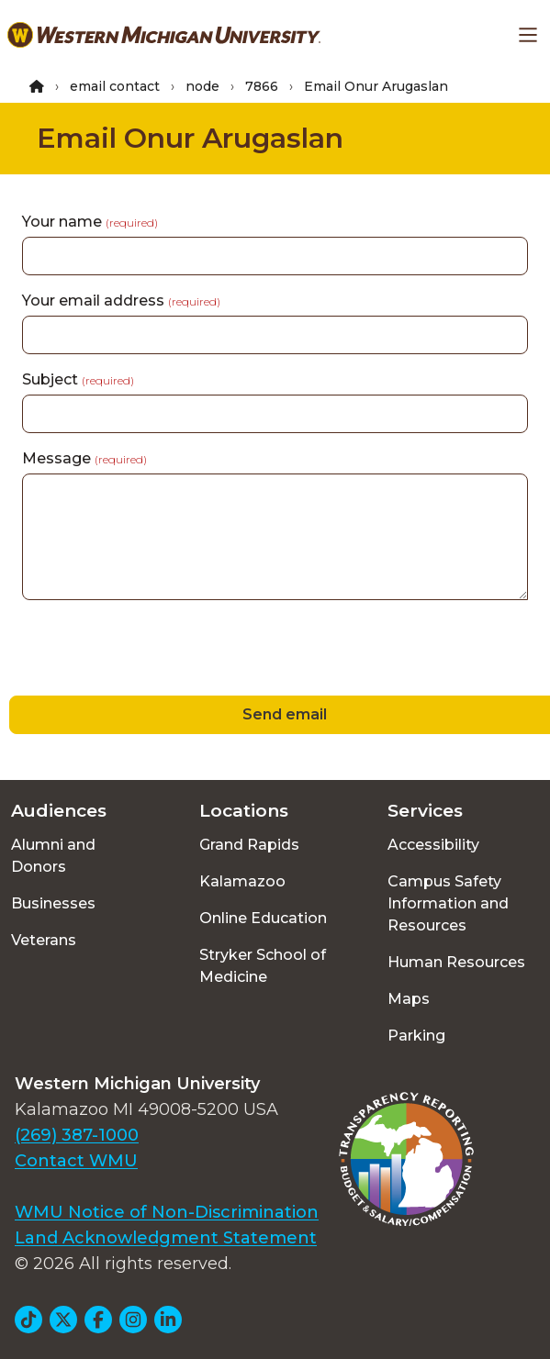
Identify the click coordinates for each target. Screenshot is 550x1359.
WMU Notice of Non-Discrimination (167, 1212)
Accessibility (433, 844)
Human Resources (456, 962)
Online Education (263, 918)
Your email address (121, 300)
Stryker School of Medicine (262, 966)
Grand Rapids (249, 844)
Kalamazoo (242, 881)
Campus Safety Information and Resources (448, 903)
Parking (416, 1035)
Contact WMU (76, 1161)
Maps (408, 999)
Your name (90, 221)
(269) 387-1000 (77, 1135)
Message (84, 458)
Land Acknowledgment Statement (166, 1238)
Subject (78, 379)
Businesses (53, 903)
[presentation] (139, 650)
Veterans (43, 940)
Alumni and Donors (53, 855)
